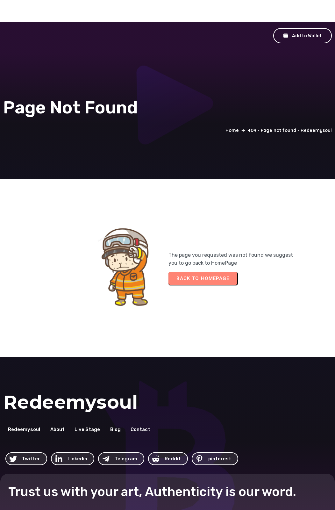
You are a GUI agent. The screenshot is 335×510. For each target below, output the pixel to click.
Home (232, 111)
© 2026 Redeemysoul (199, 466)
